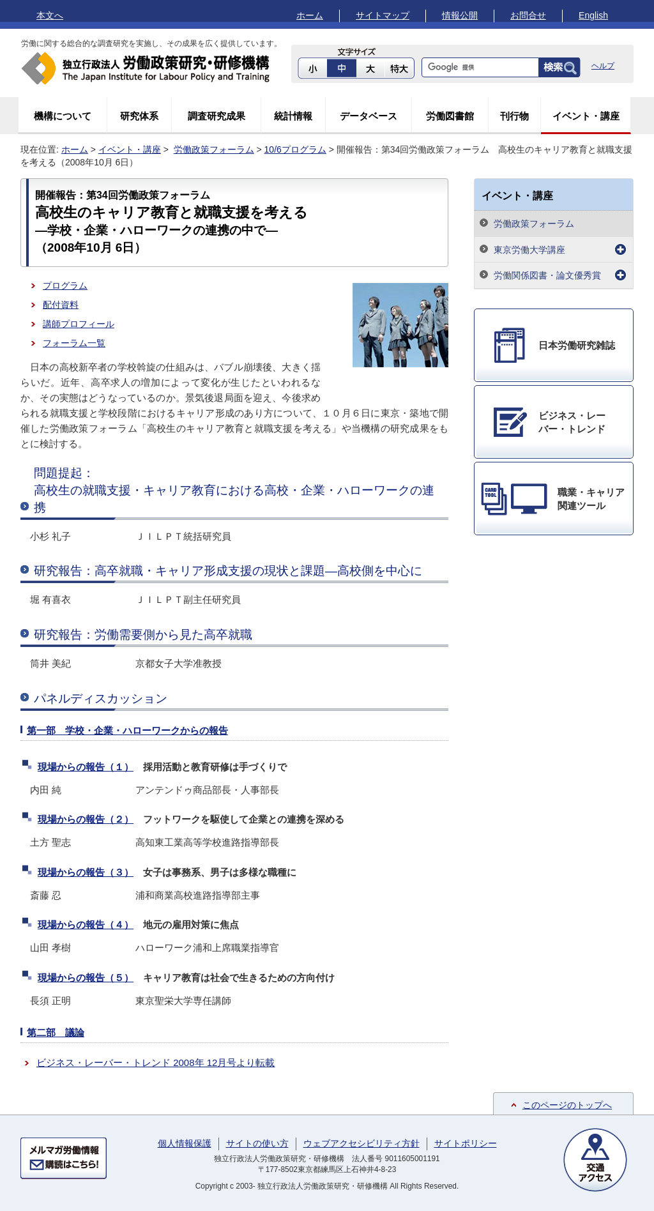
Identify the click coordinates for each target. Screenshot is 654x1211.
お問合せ (528, 15)
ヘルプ (602, 65)
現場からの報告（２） (85, 819)
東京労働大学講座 (529, 250)
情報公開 (460, 15)
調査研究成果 (216, 115)
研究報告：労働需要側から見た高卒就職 (143, 634)
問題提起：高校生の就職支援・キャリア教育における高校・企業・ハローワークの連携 (234, 490)
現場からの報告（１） (85, 766)
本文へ (49, 15)
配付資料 (61, 305)
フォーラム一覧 (74, 343)
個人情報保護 (184, 1143)
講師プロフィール (78, 324)
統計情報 (293, 115)
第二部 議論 (55, 1032)
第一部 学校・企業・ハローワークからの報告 (127, 730)
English (593, 15)
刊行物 (514, 115)
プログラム (65, 285)
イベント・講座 (586, 115)
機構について (62, 115)
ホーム (309, 15)
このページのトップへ (567, 1105)
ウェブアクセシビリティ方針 (361, 1143)
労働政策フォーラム (214, 149)
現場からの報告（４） (85, 924)
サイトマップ (382, 15)
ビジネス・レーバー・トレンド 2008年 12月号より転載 (155, 1062)
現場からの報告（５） (85, 977)
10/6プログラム (295, 149)
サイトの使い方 (257, 1143)
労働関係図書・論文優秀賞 (547, 275)
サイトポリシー (465, 1143)
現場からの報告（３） (85, 872)
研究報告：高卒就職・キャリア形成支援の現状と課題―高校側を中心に (228, 570)
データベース (368, 115)
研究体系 (139, 115)
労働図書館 (450, 115)
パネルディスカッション (100, 698)
